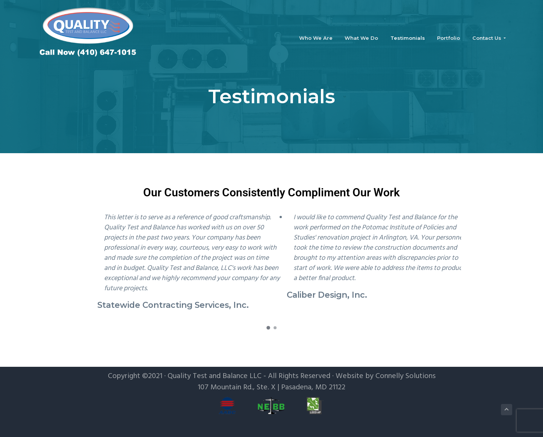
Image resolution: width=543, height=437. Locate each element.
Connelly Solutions (405, 376)
